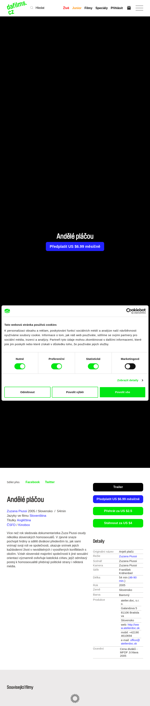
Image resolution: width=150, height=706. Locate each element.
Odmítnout (27, 392)
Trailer (118, 487)
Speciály (101, 8)
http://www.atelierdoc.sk (130, 626)
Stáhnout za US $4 (118, 523)
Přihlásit (117, 8)
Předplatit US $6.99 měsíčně (75, 246)
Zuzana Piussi (17, 511)
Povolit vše (122, 392)
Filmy (88, 8)
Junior (76, 8)
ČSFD (11, 525)
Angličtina (24, 520)
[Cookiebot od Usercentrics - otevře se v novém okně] (129, 311)
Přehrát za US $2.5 (118, 511)
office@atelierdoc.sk (130, 641)
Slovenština (38, 515)
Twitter (50, 482)
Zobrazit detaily (127, 380)
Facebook (33, 482)
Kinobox (24, 525)
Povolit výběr (75, 392)
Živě (66, 8)
